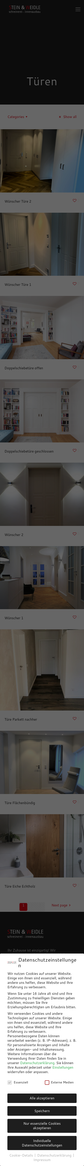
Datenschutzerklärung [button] (54, 1155)
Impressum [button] (42, 1159)
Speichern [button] (42, 1111)
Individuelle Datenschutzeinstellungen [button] (42, 1143)
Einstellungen (62, 1067)
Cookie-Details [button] (21, 1155)
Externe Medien (59, 1082)
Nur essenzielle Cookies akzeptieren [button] (41, 1125)
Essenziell (17, 1082)
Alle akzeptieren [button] (42, 1098)
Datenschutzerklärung (37, 1063)
